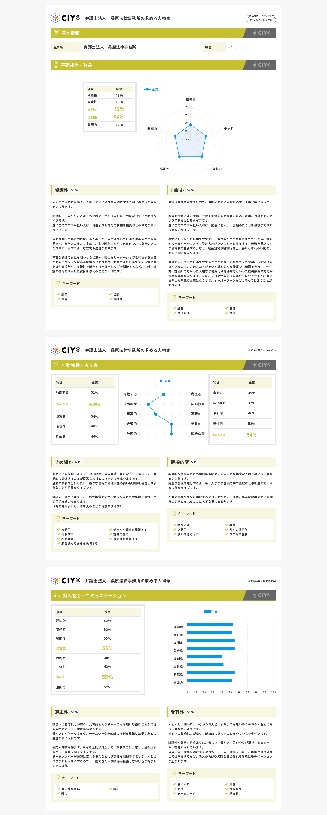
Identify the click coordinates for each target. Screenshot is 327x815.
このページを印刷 (261, 19)
